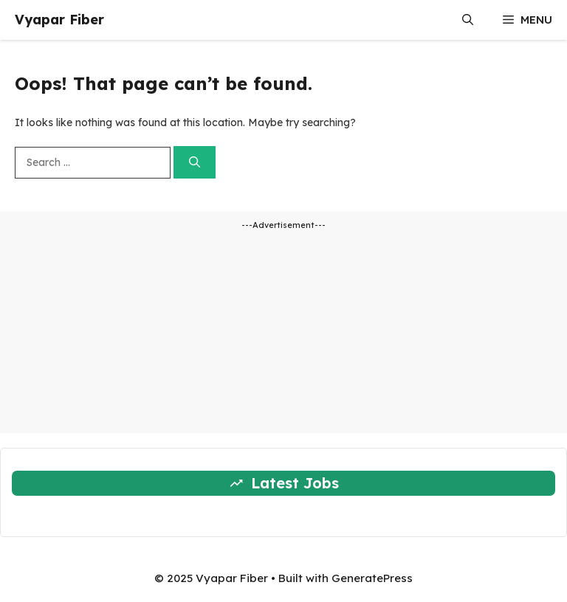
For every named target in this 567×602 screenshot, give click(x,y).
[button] (467, 20)
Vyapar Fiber (59, 19)
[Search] (194, 162)
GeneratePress (372, 578)
